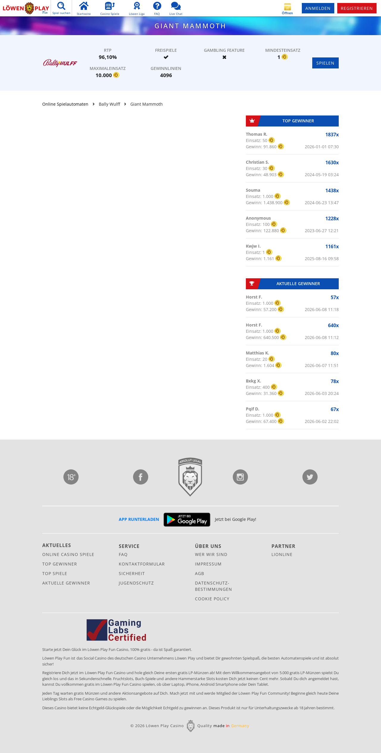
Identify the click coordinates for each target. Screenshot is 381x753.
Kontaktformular (142, 564)
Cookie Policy (212, 599)
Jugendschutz (71, 477)
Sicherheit (132, 573)
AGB (199, 573)
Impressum (208, 564)
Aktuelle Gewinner (66, 583)
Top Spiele (54, 573)
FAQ (123, 554)
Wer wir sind (211, 554)
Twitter (310, 477)
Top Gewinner (59, 564)
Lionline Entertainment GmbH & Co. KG (190, 477)
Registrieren (357, 8)
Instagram (240, 477)
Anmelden (318, 8)
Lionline (282, 554)
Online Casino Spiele (68, 554)
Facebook (140, 477)
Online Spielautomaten (65, 104)
